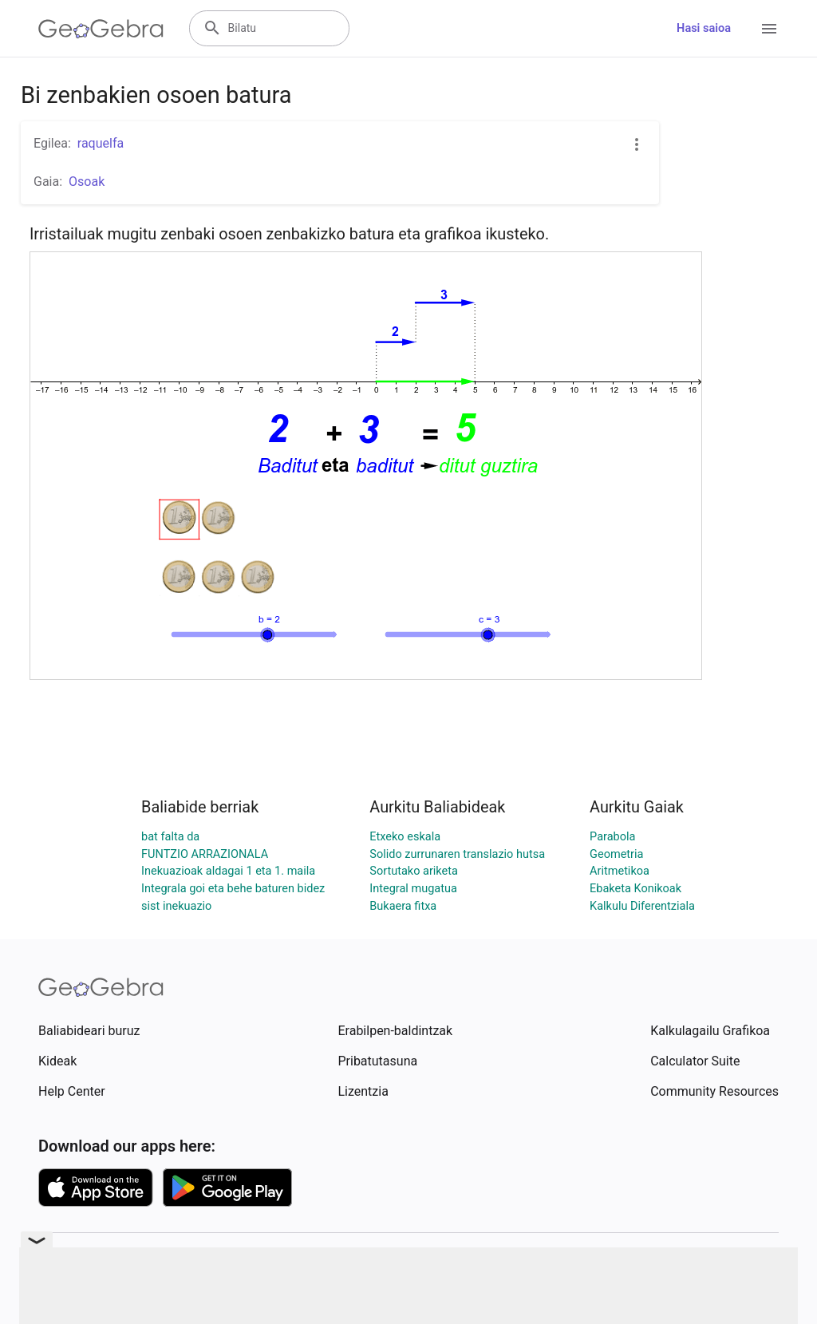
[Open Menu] (769, 28)
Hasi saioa (704, 28)
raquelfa (100, 143)
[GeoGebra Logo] (101, 28)
